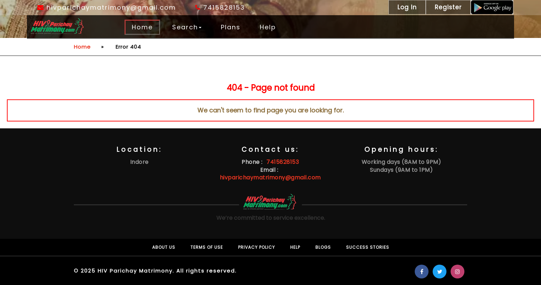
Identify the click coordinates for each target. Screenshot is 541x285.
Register (448, 7)
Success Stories (367, 247)
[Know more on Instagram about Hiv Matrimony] (457, 272)
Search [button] (186, 27)
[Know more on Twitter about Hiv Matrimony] (439, 272)
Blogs (323, 247)
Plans (230, 27)
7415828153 (220, 7)
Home (142, 27)
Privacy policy (256, 247)
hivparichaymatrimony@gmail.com (106, 7)
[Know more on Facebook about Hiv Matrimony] (422, 272)
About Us (163, 247)
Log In (407, 7)
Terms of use (206, 247)
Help (268, 27)
